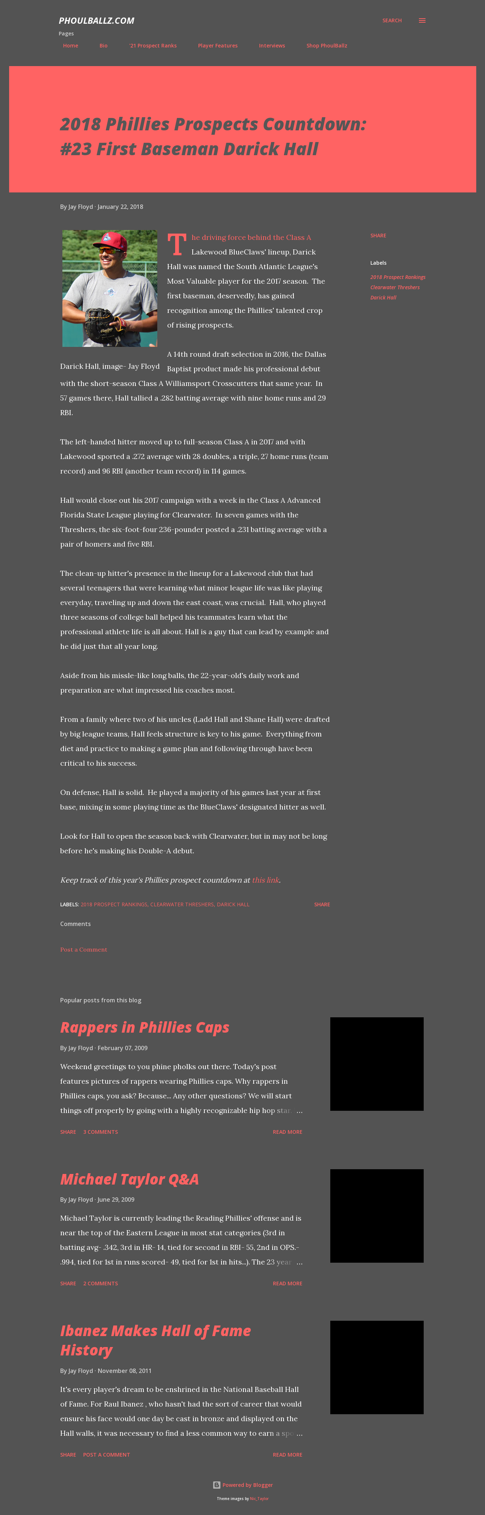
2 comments (100, 1283)
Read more (288, 1131)
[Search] (392, 20)
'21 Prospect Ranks (148, 45)
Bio (99, 45)
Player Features (213, 45)
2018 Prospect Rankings (398, 276)
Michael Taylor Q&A (129, 1179)
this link (265, 879)
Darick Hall (383, 297)
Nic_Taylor (259, 1498)
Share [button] (378, 235)
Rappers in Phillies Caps (145, 1027)
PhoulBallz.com (96, 20)
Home (66, 45)
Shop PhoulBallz (322, 45)
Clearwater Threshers (395, 287)
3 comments (100, 1131)
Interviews (268, 45)
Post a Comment (83, 949)
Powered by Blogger (242, 1484)
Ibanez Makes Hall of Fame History (155, 1340)
